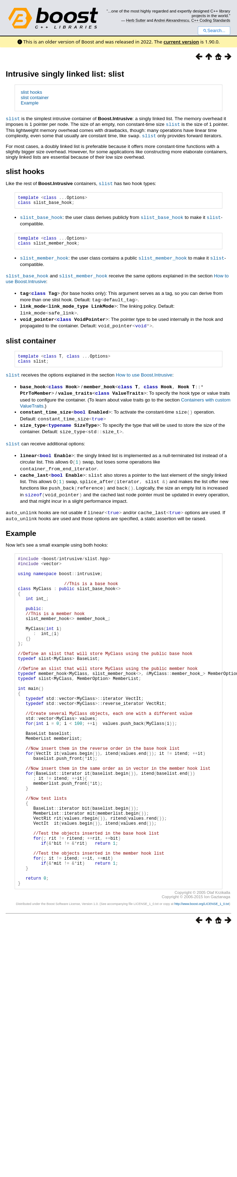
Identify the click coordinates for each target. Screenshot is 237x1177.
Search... (214, 30)
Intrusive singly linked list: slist (65, 74)
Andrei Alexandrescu (171, 20)
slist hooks (31, 92)
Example (29, 103)
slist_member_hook (44, 260)
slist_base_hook (41, 218)
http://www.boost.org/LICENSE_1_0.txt (201, 970)
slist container (34, 97)
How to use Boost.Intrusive (144, 376)
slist (13, 118)
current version (181, 42)
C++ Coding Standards (210, 20)
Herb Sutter (136, 20)
